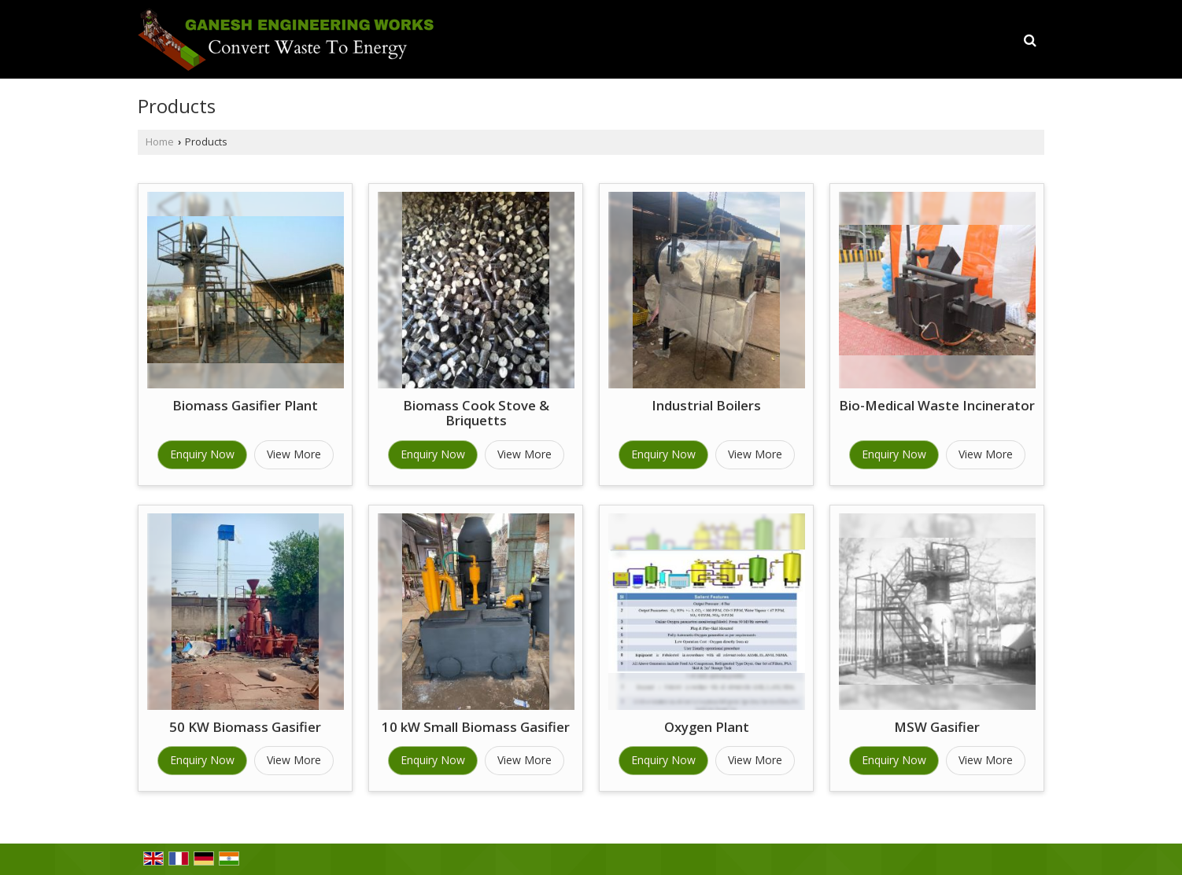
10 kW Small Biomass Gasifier (476, 727)
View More (294, 454)
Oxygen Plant (706, 727)
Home (160, 142)
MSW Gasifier (937, 727)
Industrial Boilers (706, 405)
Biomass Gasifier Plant (245, 405)
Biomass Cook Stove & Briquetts (476, 413)
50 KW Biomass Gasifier (245, 727)
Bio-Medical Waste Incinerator (937, 405)
